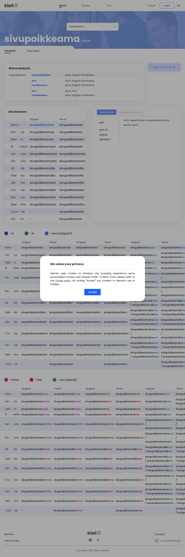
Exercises (33, 51)
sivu (34, 81)
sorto (126, 120)
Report (164, 67)
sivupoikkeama (41, 75)
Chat (108, 6)
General (10, 51)
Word (61, 6)
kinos (135, 125)
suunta (127, 125)
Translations (107, 112)
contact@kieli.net (168, 541)
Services (9, 534)
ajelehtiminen (138, 120)
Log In (165, 5)
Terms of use (12, 541)
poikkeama (40, 85)
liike (167, 120)
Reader (85, 6)
